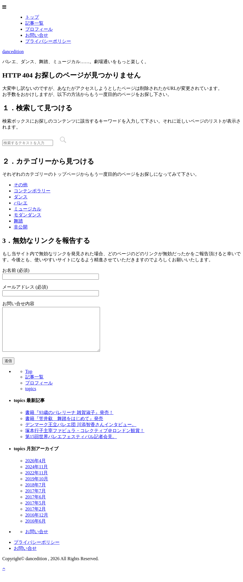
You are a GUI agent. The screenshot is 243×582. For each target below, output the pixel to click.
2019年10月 (36, 487)
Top (28, 380)
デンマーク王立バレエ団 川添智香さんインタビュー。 (80, 433)
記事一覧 (34, 23)
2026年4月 (35, 469)
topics (30, 397)
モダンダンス (27, 214)
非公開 (21, 227)
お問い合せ (36, 35)
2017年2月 (35, 517)
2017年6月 (35, 505)
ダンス (21, 196)
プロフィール (39, 29)
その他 (21, 184)
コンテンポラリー (32, 190)
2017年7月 (35, 499)
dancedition (13, 51)
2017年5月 (35, 511)
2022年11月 (36, 481)
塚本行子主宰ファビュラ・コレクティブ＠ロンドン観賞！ (84, 439)
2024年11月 (36, 475)
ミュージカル (27, 208)
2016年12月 (36, 523)
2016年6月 (35, 529)
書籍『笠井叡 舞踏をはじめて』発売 (64, 427)
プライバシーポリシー (48, 41)
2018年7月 (35, 493)
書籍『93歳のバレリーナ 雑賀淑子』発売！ (69, 421)
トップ (32, 17)
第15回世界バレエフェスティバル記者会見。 (71, 445)
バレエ (21, 202)
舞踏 (18, 221)
